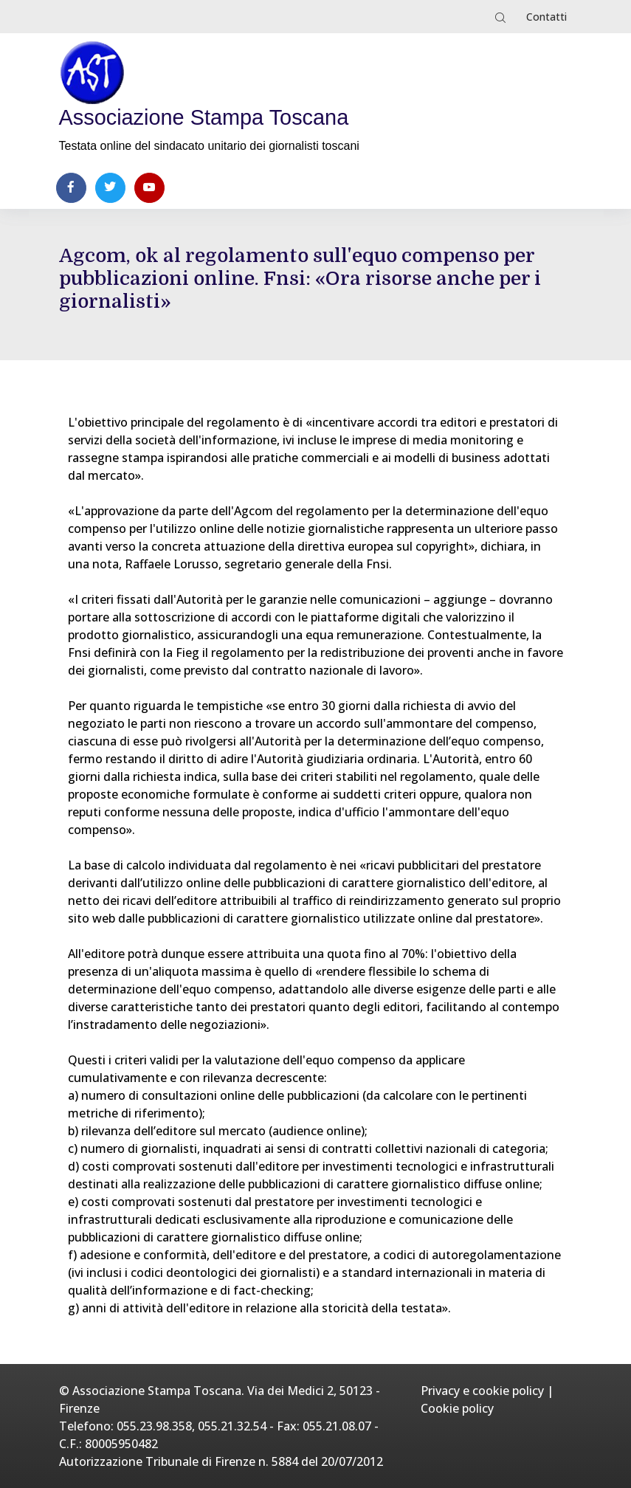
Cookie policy (457, 1408)
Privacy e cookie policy (482, 1390)
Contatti (546, 17)
